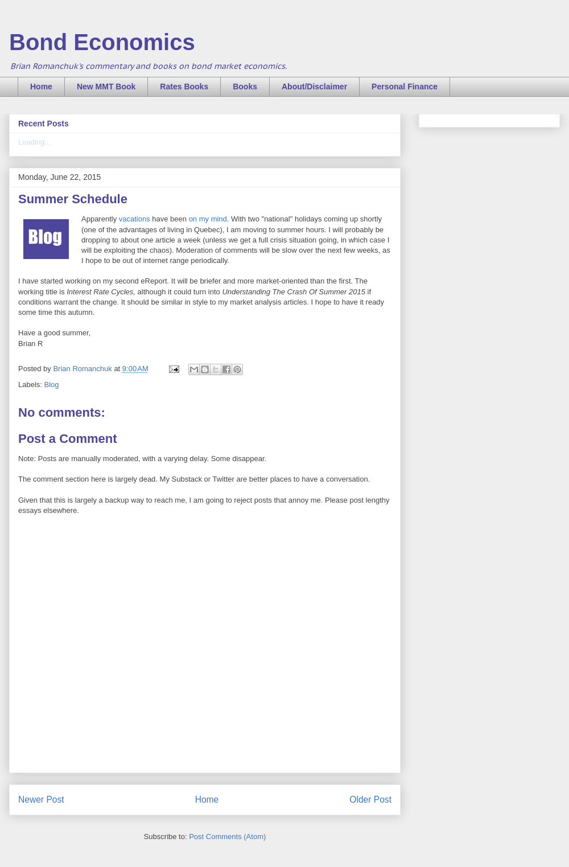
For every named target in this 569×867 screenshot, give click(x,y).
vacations (134, 219)
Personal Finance (405, 86)
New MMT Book (106, 86)
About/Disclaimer (314, 86)
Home (41, 86)
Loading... (34, 142)
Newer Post (41, 799)
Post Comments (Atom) (227, 836)
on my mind (208, 219)
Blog (51, 384)
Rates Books (184, 86)
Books (245, 86)
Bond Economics (102, 42)
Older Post (370, 799)
